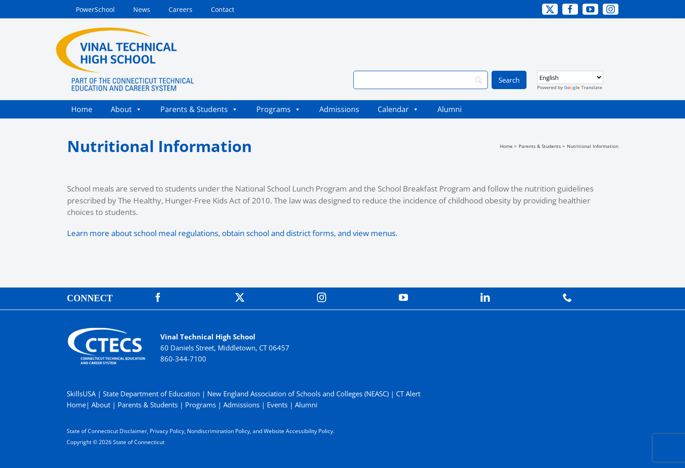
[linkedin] (485, 297)
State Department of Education (151, 393)
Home (81, 109)
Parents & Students (199, 109)
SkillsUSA (82, 393)
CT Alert (408, 393)
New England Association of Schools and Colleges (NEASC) (298, 393)
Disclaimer (133, 431)
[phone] (567, 297)
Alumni (449, 109)
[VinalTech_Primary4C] (125, 31)
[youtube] (590, 9)
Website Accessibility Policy (298, 431)
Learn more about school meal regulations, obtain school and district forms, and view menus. (232, 233)
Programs (278, 109)
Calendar (398, 109)
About (126, 109)
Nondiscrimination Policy (218, 431)
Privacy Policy (167, 431)
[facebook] (570, 9)
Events (277, 404)
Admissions (339, 109)
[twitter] (550, 9)
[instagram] (610, 9)
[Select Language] (570, 77)
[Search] (420, 80)
